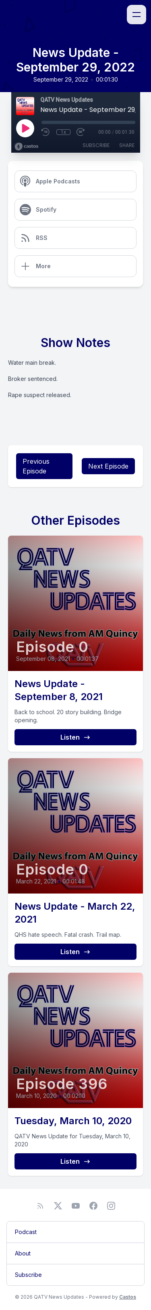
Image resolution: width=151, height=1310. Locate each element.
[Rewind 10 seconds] (45, 132)
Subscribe (96, 145)
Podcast (26, 1231)
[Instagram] (111, 1206)
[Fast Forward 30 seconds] (81, 132)
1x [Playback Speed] (63, 132)
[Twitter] (58, 1206)
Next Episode (108, 466)
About (23, 1253)
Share (126, 145)
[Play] (25, 128)
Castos (127, 1297)
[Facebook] (93, 1206)
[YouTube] (75, 1206)
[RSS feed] (40, 1206)
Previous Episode (36, 466)
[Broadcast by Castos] (26, 147)
